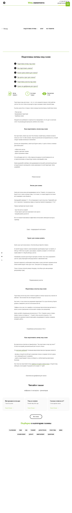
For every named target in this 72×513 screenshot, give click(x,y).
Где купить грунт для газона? (26, 77)
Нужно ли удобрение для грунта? (27, 86)
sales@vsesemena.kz (63, 3)
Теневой (33, 430)
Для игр (31, 434)
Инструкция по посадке (12, 401)
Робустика (53, 430)
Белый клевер (21, 434)
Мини (60, 430)
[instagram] (4, 3)
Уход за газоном (33, 401)
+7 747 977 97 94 (64, 1)
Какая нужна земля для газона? (27, 73)
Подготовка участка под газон (26, 82)
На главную (50, 28)
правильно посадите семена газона (40, 364)
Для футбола (42, 430)
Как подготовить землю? (25, 68)
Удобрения (51, 434)
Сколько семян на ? (57, 401)
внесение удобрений (21, 350)
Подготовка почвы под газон (26, 64)
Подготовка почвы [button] (30, 28)
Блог (41, 28)
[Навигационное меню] (68, 4)
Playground (12, 430)
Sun (26, 430)
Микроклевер (40, 434)
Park (20, 430)
